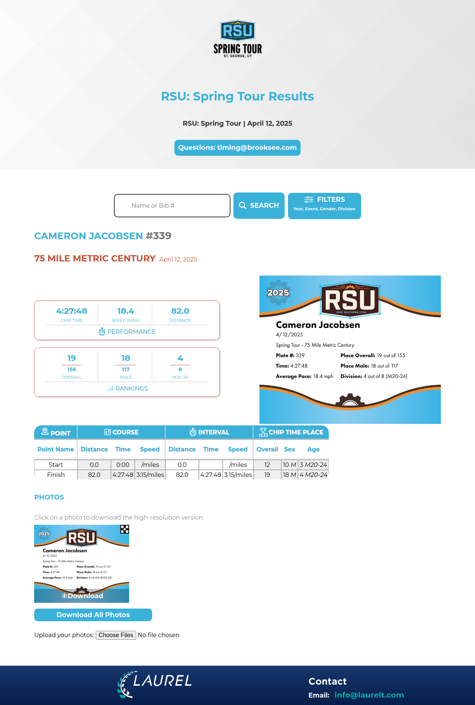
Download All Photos (93, 615)
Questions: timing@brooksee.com (237, 148)
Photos (49, 497)
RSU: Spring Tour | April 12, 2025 (237, 123)
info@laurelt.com (369, 694)
